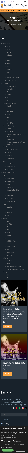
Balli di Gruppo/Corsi (11, 241)
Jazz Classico (10, 89)
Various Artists (6, 366)
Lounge (8, 232)
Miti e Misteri (10, 131)
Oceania (8, 184)
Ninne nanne (9, 210)
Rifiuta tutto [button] (20, 450)
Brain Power (9, 261)
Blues (8, 92)
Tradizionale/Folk (10, 158)
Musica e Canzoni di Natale (9, 172)
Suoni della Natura (11, 139)
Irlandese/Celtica (10, 181)
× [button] (26, 427)
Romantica (9, 52)
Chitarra (8, 114)
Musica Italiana (10, 198)
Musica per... (5, 258)
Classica (8, 46)
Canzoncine (9, 207)
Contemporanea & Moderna (13, 78)
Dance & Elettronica (7, 227)
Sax (7, 120)
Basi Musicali (10, 112)
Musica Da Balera (11, 247)
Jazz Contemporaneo (11, 86)
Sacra (8, 75)
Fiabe (8, 215)
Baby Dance (9, 213)
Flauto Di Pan (10, 123)
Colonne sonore (10, 109)
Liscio (8, 249)
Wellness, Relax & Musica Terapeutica (15, 269)
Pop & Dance (10, 164)
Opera (8, 72)
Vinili (8, 275)
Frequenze (9, 129)
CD (7, 278)
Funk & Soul (5, 218)
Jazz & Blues (5, 83)
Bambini (4, 204)
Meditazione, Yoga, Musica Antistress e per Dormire (16, 135)
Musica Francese (10, 179)
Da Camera (9, 55)
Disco (8, 221)
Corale (8, 58)
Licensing (25, 10)
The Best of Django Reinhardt (12, 308)
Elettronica (9, 235)
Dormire (8, 264)
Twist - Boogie (10, 255)
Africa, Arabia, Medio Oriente (13, 190)
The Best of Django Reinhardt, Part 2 (14, 362)
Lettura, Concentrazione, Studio (14, 266)
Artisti (7, 10)
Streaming (18, 10)
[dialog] (14, 439)
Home (8, 24)
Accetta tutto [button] (7, 450)
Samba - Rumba (10, 252)
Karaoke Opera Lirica (11, 80)
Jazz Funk (9, 95)
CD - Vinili (5, 272)
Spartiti (12, 10)
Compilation (9, 69)
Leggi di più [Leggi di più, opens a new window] (12, 435)
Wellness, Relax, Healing (8, 126)
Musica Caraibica (10, 169)
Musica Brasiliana (11, 167)
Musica (2, 10)
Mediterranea (10, 187)
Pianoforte (9, 63)
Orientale (9, 193)
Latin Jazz (9, 97)
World (4, 176)
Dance (8, 230)
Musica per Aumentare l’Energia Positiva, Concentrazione (16, 143)
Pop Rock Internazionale (12, 150)
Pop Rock (5, 147)
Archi (8, 66)
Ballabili (4, 238)
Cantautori (9, 152)
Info (7, 327)
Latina (4, 161)
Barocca (8, 49)
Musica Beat (9, 155)
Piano (8, 117)
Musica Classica (6, 44)
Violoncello (9, 106)
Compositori (13, 24)
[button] (14, 447)
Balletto (8, 61)
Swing (8, 100)
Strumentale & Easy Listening (9, 103)
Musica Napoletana (11, 201)
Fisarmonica (9, 244)
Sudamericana (10, 196)
